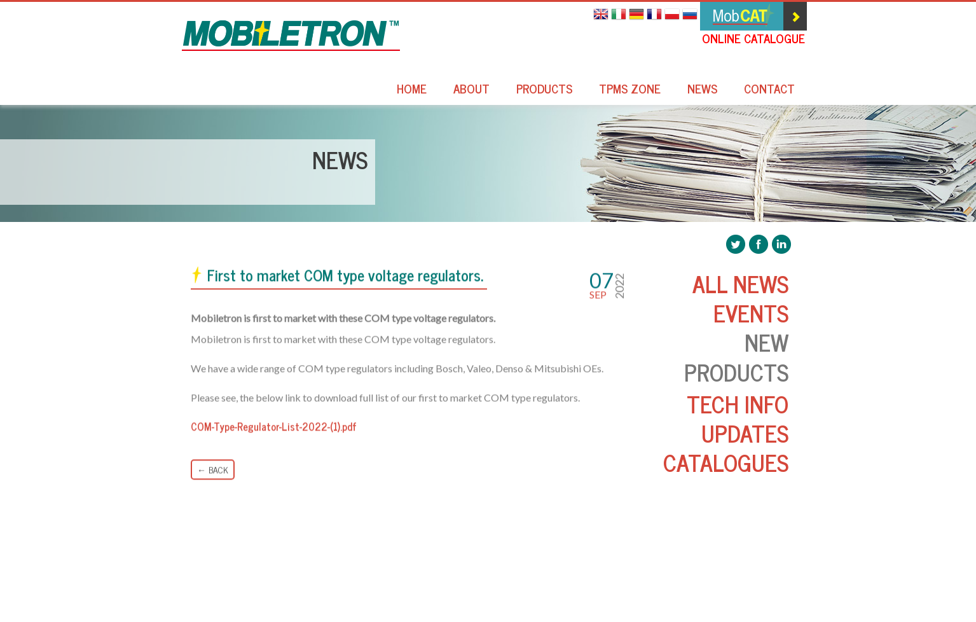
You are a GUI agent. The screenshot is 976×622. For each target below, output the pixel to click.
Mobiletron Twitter (735, 244)
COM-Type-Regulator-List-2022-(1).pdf (274, 426)
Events (750, 312)
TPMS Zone (630, 90)
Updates (744, 433)
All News (740, 283)
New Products (736, 356)
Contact (769, 90)
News (702, 90)
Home (412, 90)
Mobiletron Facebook (758, 244)
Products (544, 90)
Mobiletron (291, 35)
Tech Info (737, 403)
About (471, 90)
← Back (212, 469)
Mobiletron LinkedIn (781, 244)
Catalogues (725, 462)
